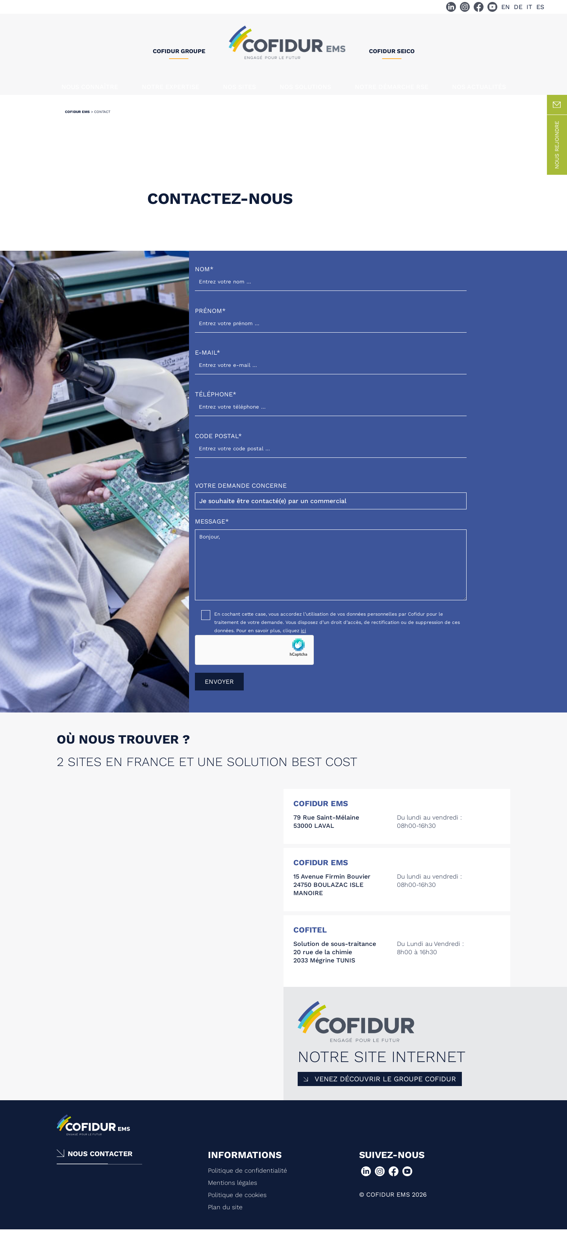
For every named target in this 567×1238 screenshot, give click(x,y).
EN (505, 7)
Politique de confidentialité (247, 1178)
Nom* (331, 283)
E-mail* (331, 367)
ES (540, 7)
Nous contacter (100, 1161)
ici (303, 638)
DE (518, 7)
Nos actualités (479, 87)
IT (529, 7)
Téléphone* (331, 408)
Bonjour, (331, 572)
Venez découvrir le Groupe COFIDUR (385, 1087)
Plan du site (225, 1215)
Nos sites (239, 87)
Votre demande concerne (331, 503)
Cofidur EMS (77, 120)
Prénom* (331, 325)
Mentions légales (232, 1190)
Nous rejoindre (557, 153)
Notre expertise (170, 87)
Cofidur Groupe (179, 51)
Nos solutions (305, 87)
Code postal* (331, 450)
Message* (331, 568)
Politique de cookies (237, 1203)
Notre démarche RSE (391, 87)
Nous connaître (89, 87)
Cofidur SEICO (392, 51)
